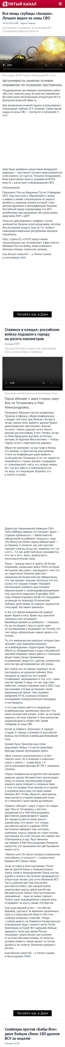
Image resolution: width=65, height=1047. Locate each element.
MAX (22, 257)
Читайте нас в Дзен (32, 314)
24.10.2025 (7, 23)
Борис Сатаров (28, 23)
